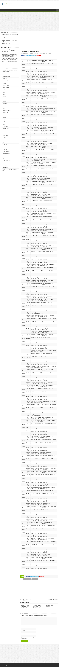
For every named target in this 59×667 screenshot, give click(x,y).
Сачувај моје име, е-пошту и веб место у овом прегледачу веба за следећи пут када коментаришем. (36, 638)
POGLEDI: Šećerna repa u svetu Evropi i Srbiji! (10, 59)
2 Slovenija (5, 101)
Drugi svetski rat (5, 131)
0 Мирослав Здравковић (7, 89)
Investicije (4, 137)
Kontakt (11, 10)
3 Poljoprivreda (5, 112)
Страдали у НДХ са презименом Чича (37, 606)
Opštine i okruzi (5, 149)
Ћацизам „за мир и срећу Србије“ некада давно (10, 38)
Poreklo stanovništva (6, 151)
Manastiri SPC (5, 146)
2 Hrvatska (4, 96)
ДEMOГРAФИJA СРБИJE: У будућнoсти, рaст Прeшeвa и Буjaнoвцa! (9, 51)
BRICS (4, 124)
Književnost (5, 144)
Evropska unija (5, 135)
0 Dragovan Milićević (6, 76)
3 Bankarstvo (5, 103)
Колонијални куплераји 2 (6, 43)
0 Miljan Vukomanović (6, 78)
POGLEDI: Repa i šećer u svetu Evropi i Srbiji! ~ (10, 58)
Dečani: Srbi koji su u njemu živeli (11, 61)
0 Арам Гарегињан (6, 87)
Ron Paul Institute (6, 156)
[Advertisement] (37, 5)
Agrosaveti (4, 115)
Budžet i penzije (5, 126)
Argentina (4, 117)
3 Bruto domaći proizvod (7, 105)
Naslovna (3, 10)
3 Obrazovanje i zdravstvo (7, 110)
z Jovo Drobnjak (5, 165)
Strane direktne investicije (7, 160)
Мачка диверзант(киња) (6, 37)
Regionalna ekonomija (6, 153)
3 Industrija (5, 108)
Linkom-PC (19, 665)
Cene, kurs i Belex (6, 128)
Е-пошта (23, 630)
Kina (3, 142)
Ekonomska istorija (6, 133)
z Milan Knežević (5, 167)
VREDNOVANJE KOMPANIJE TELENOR (28, 599)
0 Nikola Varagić (5, 80)
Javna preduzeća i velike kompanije (9, 140)
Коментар (23, 616)
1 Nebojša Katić (5, 90)
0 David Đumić (5, 74)
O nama (7, 10)
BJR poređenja (5, 121)
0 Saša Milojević (5, 83)
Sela (3, 158)
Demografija (5, 130)
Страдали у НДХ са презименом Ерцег (25, 606)
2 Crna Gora (5, 94)
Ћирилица (4, 172)
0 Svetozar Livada (6, 85)
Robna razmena (5, 155)
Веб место (23, 634)
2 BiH (4, 92)
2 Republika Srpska (6, 99)
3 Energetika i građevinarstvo (8, 106)
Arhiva (4, 119)
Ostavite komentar (42, 53)
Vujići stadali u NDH (49, 605)
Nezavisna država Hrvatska (34, 53)
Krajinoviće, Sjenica (50, 599)
